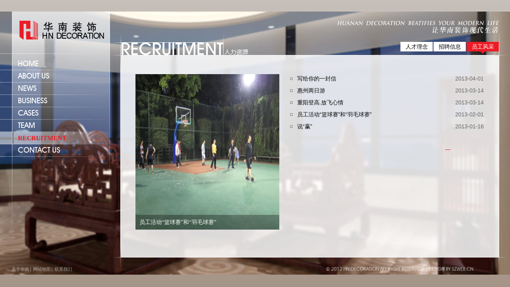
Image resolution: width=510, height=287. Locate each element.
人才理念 (417, 46)
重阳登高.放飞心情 (320, 102)
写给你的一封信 (316, 78)
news (27, 88)
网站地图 (42, 269)
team (26, 126)
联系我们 (63, 269)
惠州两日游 (311, 90)
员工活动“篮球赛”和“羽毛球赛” (334, 114)
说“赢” (304, 126)
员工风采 (483, 46)
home (28, 64)
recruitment (42, 138)
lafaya (58, 30)
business (32, 101)
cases (28, 113)
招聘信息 (450, 46)
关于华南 (20, 269)
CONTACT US (39, 150)
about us (33, 76)
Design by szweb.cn (451, 269)
